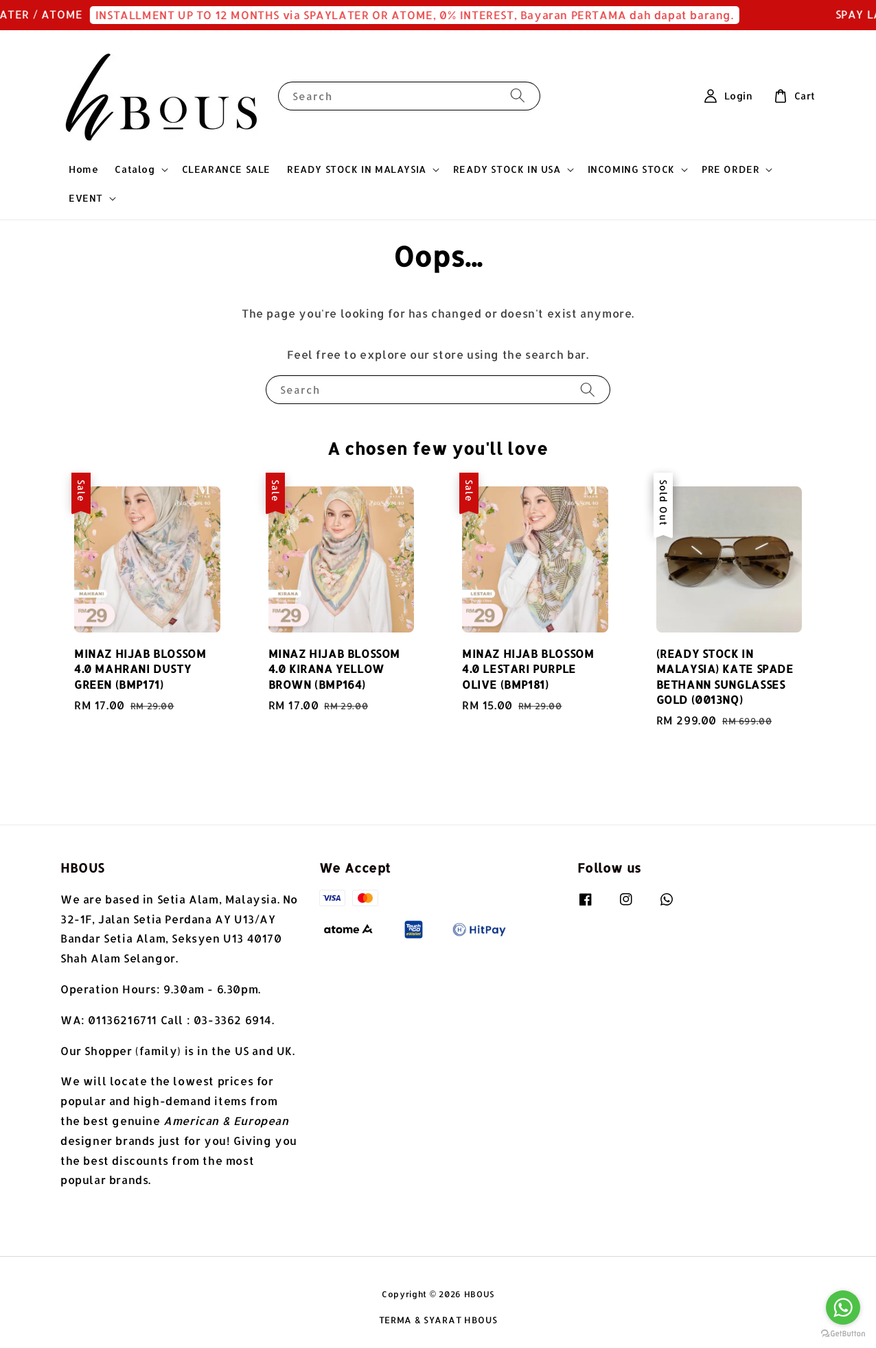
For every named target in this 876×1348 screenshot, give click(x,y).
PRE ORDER (730, 169)
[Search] (518, 95)
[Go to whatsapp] (843, 1307)
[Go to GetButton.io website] (843, 1333)
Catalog (134, 169)
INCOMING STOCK (631, 169)
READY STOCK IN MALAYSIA (356, 169)
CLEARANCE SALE (226, 169)
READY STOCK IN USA (507, 169)
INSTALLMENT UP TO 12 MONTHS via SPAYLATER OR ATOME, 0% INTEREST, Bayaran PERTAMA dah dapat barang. (425, 15)
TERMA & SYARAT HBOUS (438, 1319)
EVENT (86, 198)
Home (83, 169)
